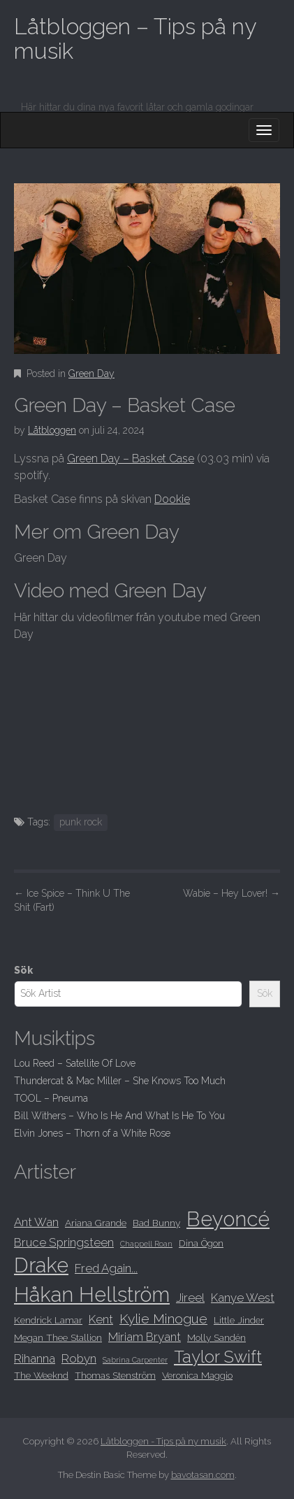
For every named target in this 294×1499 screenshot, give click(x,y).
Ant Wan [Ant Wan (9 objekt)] (36, 1222)
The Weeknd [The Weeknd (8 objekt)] (41, 1375)
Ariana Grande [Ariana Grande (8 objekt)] (95, 1222)
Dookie (172, 499)
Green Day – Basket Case (130, 458)
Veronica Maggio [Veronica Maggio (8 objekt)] (197, 1375)
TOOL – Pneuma (51, 1098)
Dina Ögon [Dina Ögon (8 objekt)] (201, 1243)
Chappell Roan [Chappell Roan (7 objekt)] (146, 1243)
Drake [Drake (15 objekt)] (41, 1265)
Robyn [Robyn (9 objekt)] (78, 1358)
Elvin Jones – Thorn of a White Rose (92, 1133)
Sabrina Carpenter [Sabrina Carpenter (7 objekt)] (135, 1360)
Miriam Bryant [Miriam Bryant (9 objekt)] (144, 1337)
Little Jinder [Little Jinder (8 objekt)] (239, 1320)
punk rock (80, 821)
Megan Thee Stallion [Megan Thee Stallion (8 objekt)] (58, 1337)
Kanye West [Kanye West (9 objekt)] (242, 1298)
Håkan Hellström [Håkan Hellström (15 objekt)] (92, 1294)
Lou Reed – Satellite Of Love (74, 1063)
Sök (23, 970)
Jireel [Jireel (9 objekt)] (190, 1298)
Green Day (91, 373)
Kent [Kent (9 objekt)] (101, 1319)
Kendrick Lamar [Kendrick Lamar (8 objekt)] (48, 1320)
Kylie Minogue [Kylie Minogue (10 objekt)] (163, 1319)
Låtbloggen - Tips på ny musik (163, 1441)
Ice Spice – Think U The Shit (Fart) (72, 900)
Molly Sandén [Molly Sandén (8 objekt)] (216, 1337)
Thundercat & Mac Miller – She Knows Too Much (120, 1080)
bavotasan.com (203, 1475)
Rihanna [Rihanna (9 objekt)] (34, 1358)
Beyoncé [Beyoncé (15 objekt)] (228, 1219)
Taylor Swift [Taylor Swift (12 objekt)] (218, 1357)
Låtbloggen (52, 430)
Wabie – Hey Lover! (231, 893)
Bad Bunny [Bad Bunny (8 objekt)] (156, 1222)
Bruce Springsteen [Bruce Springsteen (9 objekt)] (64, 1242)
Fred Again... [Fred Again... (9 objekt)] (106, 1268)
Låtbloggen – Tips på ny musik (135, 38)
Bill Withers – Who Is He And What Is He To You (119, 1115)
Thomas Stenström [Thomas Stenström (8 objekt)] (115, 1375)
